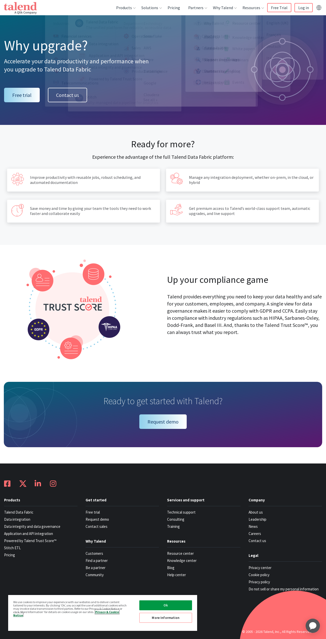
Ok (166, 605)
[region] (102, 612)
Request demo (163, 421)
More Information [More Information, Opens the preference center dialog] (165, 618)
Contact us (67, 95)
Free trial (22, 95)
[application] (313, 626)
